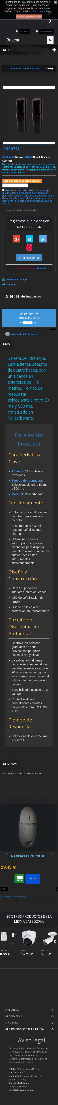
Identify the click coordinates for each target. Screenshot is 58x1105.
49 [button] (50, 908)
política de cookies (40, 11)
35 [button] (7, 908)
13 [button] (41, 900)
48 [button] (47, 908)
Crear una (41, 268)
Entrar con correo (29, 257)
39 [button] (19, 908)
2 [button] (7, 900)
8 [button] (26, 900)
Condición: (8, 156)
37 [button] (13, 908)
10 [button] (32, 900)
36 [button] (10, 908)
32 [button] (47, 904)
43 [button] (32, 908)
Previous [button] (6, 853)
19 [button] (7, 904)
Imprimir (11, 284)
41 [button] (26, 908)
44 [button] (35, 908)
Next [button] (51, 853)
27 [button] (32, 904)
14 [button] (44, 900)
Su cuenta (24, 31)
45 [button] (38, 908)
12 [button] (38, 900)
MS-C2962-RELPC (45, 950)
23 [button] (19, 904)
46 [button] (41, 908)
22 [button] (16, 904)
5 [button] (16, 900)
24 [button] (22, 904)
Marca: (29, 156)
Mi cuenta (11, 1022)
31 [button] (44, 904)
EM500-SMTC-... (4, 950)
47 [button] (44, 908)
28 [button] (35, 904)
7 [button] (22, 900)
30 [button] (41, 904)
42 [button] (29, 908)
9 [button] (29, 900)
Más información (33, 16)
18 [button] (4, 904)
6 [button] (19, 900)
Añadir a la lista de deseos (24, 334)
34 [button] (53, 904)
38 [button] (16, 908)
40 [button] (22, 908)
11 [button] (35, 900)
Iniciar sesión (46, 31)
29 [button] (38, 904)
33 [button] (50, 904)
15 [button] (47, 900)
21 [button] (13, 904)
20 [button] (10, 904)
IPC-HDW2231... (25, 950)
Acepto (20, 16)
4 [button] (13, 900)
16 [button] (50, 900)
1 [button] (4, 900)
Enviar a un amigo (17, 279)
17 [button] (53, 900)
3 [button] (10, 900)
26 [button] (29, 904)
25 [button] (26, 904)
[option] (29, 852)
